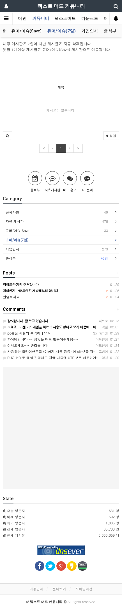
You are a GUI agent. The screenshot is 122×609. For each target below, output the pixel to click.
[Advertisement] (61, 66)
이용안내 (36, 588)
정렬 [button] (111, 135)
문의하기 (59, 588)
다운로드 (89, 18)
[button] (7, 136)
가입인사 (89, 31)
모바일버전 (84, 588)
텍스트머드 (65, 18)
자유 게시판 (57, 221)
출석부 (110, 31)
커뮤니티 (40, 18)
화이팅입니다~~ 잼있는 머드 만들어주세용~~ (41, 339)
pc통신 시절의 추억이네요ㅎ (26, 333)
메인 (22, 18)
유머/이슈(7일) (61, 31)
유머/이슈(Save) (26, 31)
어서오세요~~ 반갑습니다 (25, 345)
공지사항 (57, 212)
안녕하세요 (11, 296)
